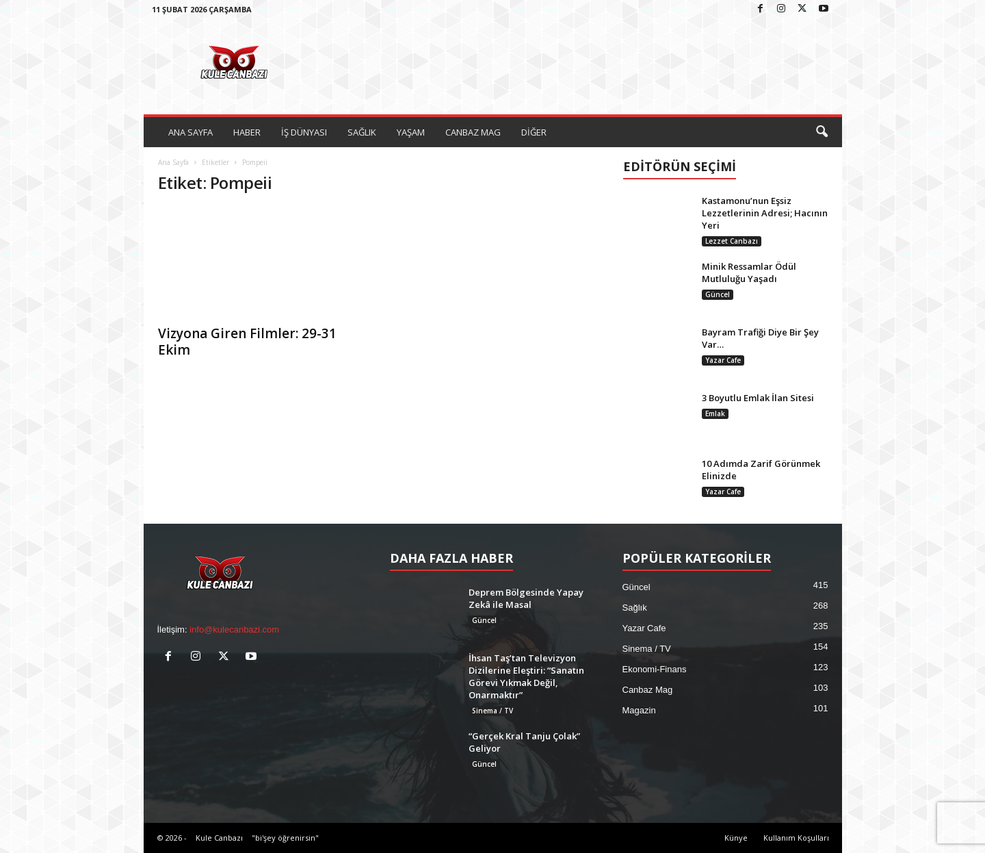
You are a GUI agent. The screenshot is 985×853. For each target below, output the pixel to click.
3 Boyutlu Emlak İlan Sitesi (758, 398)
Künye (736, 837)
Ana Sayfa (173, 162)
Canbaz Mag (647, 690)
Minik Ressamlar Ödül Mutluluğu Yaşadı (749, 272)
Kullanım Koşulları (796, 837)
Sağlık (634, 607)
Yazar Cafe (723, 360)
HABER (247, 132)
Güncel (717, 294)
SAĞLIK (361, 132)
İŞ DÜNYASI (304, 132)
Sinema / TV (492, 710)
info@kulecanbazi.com (234, 629)
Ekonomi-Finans (654, 669)
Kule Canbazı (219, 837)
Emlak (715, 413)
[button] (821, 132)
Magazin (639, 710)
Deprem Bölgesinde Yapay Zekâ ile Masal (526, 598)
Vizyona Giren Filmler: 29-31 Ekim (247, 341)
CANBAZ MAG (473, 132)
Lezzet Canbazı (731, 241)
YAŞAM (411, 132)
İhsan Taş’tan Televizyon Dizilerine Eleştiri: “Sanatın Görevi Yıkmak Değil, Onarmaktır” (526, 676)
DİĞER (534, 132)
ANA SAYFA (190, 132)
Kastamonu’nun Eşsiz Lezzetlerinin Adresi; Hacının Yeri (765, 212)
